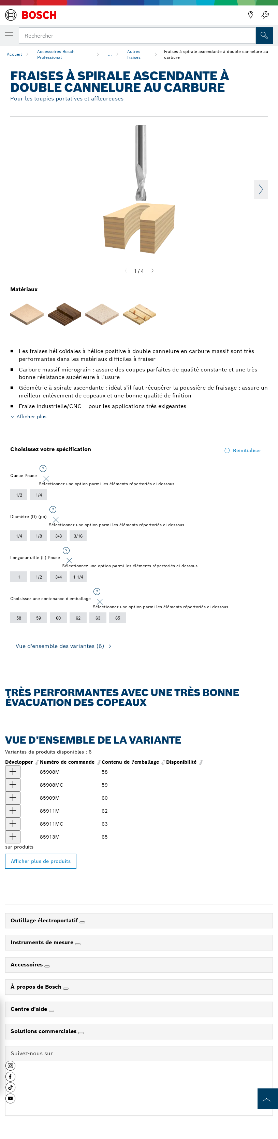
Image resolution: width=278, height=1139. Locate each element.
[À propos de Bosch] (66, 989)
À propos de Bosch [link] (37, 986)
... (110, 54)
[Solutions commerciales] (81, 1033)
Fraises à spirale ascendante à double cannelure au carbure (216, 54)
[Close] (46, 479)
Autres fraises (134, 54)
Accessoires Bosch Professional (55, 54)
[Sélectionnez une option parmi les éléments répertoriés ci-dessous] (43, 469)
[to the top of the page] (268, 1098)
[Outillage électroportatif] (82, 922)
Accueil (14, 54)
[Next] (152, 271)
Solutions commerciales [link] (44, 1031)
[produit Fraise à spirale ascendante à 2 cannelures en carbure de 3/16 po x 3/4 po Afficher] (12, 797)
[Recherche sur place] (264, 35)
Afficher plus (31, 416)
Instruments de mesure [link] (43, 942)
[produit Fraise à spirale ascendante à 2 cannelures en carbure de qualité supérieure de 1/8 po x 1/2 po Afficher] (12, 784)
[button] (10, 1068)
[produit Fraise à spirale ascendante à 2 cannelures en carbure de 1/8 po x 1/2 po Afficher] (12, 771)
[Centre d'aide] (51, 1011)
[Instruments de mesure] (78, 944)
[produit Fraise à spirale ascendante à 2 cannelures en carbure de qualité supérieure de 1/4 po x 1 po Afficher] (12, 823)
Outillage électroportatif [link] (45, 920)
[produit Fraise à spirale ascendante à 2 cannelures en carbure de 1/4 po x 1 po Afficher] (12, 810)
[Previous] (125, 271)
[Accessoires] (47, 966)
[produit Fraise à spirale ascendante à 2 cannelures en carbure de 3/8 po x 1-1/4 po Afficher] (12, 836)
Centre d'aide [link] (30, 1009)
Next (261, 189)
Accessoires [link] (27, 964)
